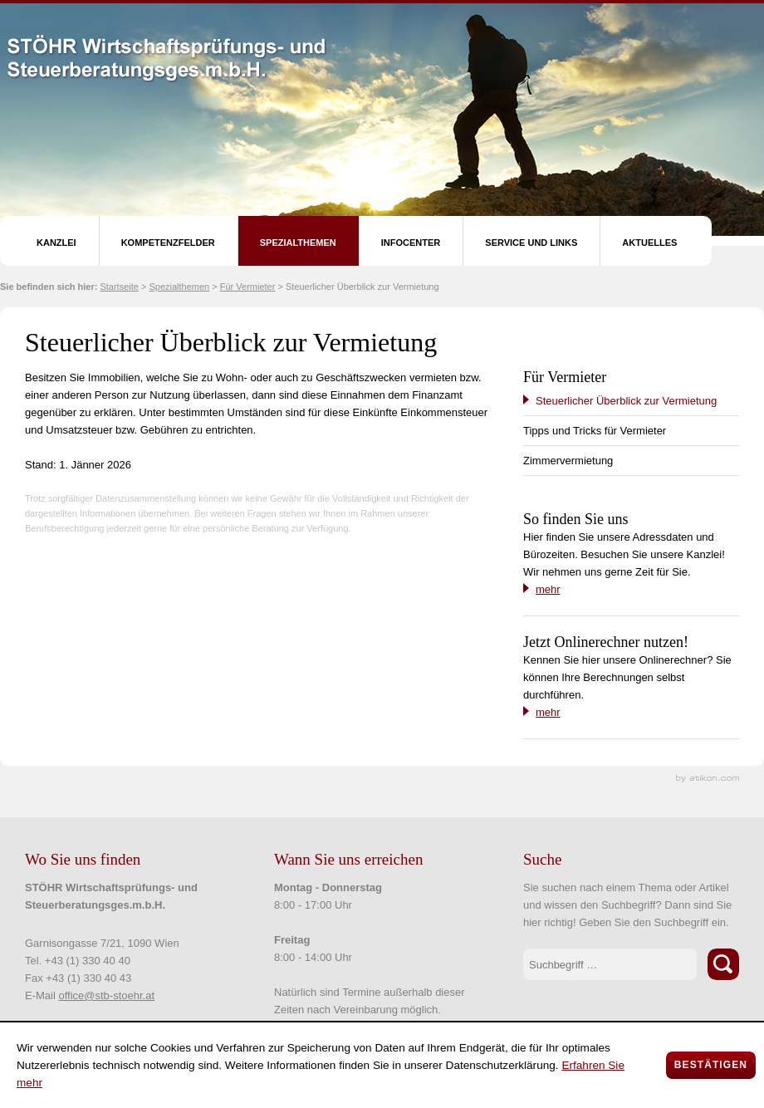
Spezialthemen (298, 243)
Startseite (119, 287)
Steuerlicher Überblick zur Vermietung (626, 401)
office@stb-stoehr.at (106, 995)
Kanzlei (56, 243)
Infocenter (411, 243)
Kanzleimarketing (707, 778)
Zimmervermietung (568, 460)
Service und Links (531, 243)
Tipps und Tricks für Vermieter (594, 430)
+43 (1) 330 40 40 (87, 960)
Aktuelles (649, 243)
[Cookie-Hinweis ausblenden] (711, 1065)
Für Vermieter (248, 287)
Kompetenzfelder (168, 243)
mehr (548, 589)
